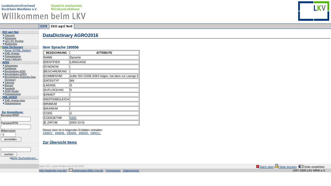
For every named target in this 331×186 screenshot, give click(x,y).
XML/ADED (9, 97)
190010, (83, 133)
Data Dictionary (12, 47)
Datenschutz (131, 170)
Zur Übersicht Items (60, 142)
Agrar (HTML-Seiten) (18, 50)
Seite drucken (286, 166)
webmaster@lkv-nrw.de (86, 170)
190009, (72, 133)
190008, (60, 133)
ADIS (5, 62)
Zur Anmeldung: (13, 112)
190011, (95, 133)
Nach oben (265, 166)
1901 (73, 117)
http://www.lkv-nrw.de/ (52, 170)
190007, (48, 133)
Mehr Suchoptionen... (24, 158)
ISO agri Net (10, 32)
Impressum (112, 170)
